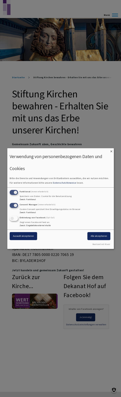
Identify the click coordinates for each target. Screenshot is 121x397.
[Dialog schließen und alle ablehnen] (111, 150)
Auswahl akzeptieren (23, 236)
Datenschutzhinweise (64, 182)
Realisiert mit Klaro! (101, 244)
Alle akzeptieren (99, 236)
